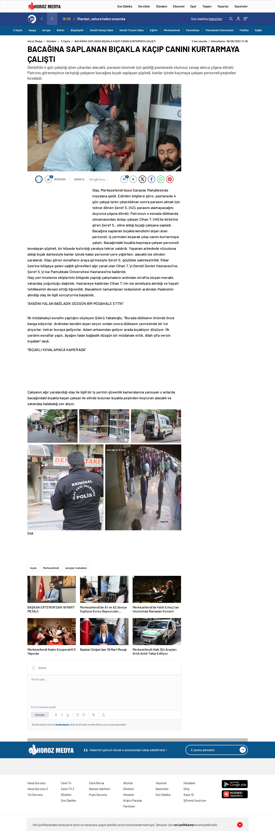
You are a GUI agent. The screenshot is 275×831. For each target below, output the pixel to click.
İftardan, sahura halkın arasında (101, 19)
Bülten (60, 30)
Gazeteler (241, 6)
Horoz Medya (34, 41)
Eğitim (154, 30)
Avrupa (46, 30)
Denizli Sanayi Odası (101, 30)
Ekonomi (178, 6)
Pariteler (129, 806)
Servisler (144, 6)
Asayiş (32, 30)
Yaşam (206, 6)
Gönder (40, 715)
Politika (244, 30)
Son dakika (206, 19)
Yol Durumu (35, 794)
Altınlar (128, 783)
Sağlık (258, 30)
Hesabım (189, 783)
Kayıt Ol (189, 794)
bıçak (33, 568)
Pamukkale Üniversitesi (219, 30)
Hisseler (128, 794)
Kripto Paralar (132, 800)
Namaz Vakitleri (99, 789)
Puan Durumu (98, 794)
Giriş (186, 789)
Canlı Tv (66, 783)
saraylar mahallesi (76, 568)
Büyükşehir (77, 30)
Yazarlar (223, 6)
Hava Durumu (36, 783)
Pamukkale (192, 30)
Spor (193, 6)
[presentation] (42, 18)
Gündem (161, 6)
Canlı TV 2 (67, 789)
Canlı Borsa (96, 783)
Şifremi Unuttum (195, 800)
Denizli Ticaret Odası (132, 30)
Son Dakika (124, 6)
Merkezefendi (172, 30)
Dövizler (66, 794)
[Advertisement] (58, 215)
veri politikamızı (183, 825)
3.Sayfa (17, 30)
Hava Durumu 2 (37, 789)
